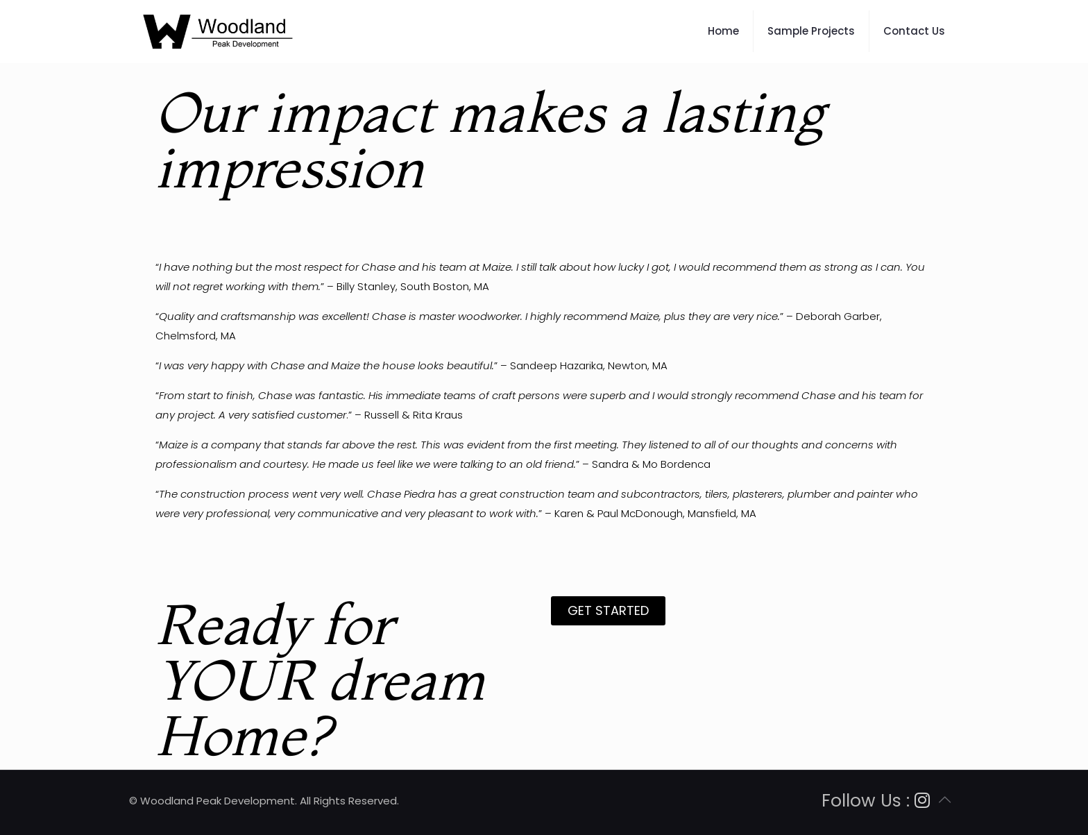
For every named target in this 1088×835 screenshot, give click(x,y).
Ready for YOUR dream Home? (320, 679)
